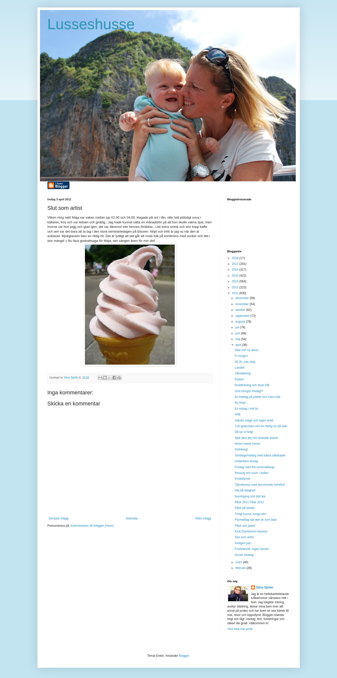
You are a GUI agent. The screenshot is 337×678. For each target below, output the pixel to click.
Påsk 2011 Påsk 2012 (249, 502)
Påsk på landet (244, 508)
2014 (235, 281)
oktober (240, 310)
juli (237, 327)
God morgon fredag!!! (249, 391)
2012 (235, 293)
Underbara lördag (246, 461)
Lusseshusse (91, 24)
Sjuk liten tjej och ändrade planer (256, 438)
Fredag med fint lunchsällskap (254, 467)
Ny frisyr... (241, 402)
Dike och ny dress (246, 350)
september (242, 316)
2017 (235, 264)
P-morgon (241, 356)
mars (239, 562)
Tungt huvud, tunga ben (250, 514)
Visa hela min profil (240, 629)
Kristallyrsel (242, 478)
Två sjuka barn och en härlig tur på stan (261, 426)
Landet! (240, 367)
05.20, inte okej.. (246, 362)
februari (240, 568)
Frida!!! (239, 379)
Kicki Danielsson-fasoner (251, 531)
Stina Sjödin (264, 587)
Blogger (184, 655)
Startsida (132, 518)
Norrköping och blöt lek (250, 496)
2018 (235, 258)
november (242, 304)
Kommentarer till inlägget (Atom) (92, 525)
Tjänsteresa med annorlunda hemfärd (260, 484)
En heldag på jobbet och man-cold (257, 397)
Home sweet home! (247, 443)
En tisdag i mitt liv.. (247, 408)
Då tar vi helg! (244, 432)
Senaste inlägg (58, 518)
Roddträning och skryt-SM (252, 385)
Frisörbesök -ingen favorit (251, 549)
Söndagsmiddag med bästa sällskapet (260, 455)
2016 (235, 269)
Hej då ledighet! (245, 490)
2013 (235, 287)
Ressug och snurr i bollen (251, 473)
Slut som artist (244, 537)
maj (238, 339)
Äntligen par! (243, 543)
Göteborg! (241, 449)
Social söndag (244, 555)
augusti (240, 321)
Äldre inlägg (203, 518)
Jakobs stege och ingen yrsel (254, 420)
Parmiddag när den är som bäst (256, 519)
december (242, 298)
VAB (237, 414)
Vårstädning (243, 373)
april (238, 345)
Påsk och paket (245, 525)
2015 (235, 275)
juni (238, 333)
